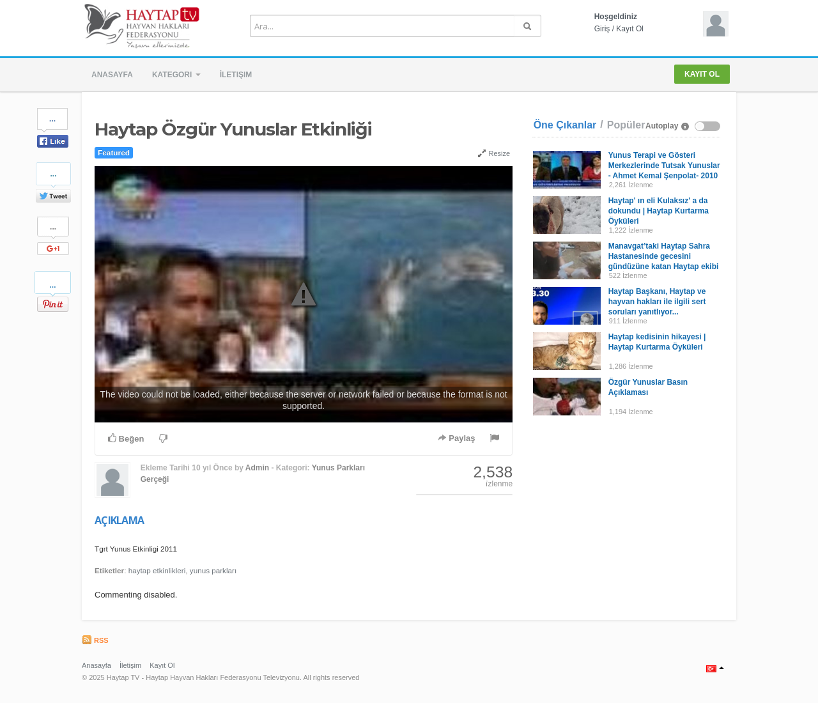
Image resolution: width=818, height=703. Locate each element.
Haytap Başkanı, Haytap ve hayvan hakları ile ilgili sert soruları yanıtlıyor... (657, 301)
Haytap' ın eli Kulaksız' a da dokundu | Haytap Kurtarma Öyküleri (658, 211)
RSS (95, 640)
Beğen (126, 438)
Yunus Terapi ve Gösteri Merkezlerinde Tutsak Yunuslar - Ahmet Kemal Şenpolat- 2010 (664, 165)
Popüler (626, 125)
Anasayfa (112, 74)
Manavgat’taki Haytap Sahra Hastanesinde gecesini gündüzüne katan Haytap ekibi (663, 256)
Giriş (602, 28)
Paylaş (456, 438)
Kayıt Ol (630, 28)
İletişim (236, 74)
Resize (493, 153)
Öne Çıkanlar (565, 125)
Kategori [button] (176, 74)
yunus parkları (213, 570)
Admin (257, 467)
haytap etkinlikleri (157, 570)
